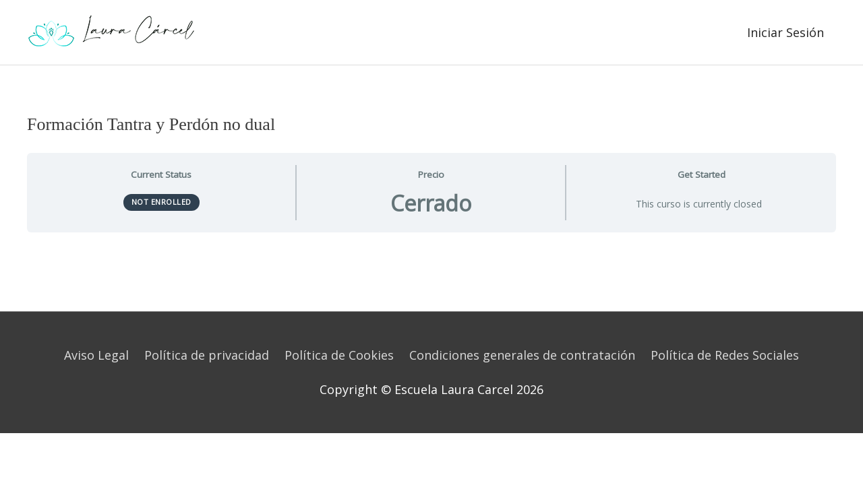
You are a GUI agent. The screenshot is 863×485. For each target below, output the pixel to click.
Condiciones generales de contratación (522, 355)
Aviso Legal (96, 355)
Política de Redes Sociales (725, 355)
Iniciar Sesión (785, 32)
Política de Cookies (339, 355)
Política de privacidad (206, 355)
